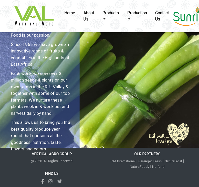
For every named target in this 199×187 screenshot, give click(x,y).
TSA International (123, 161)
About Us (88, 16)
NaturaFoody (139, 167)
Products (110, 12)
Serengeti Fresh (150, 161)
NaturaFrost (173, 161)
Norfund (158, 167)
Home (71, 12)
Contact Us (162, 16)
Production (137, 12)
